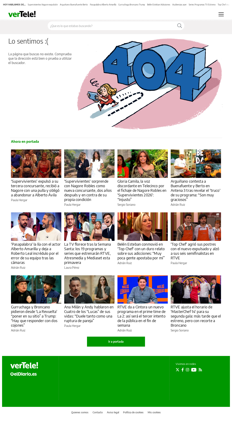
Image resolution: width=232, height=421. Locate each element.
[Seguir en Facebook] (182, 370)
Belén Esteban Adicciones (158, 4)
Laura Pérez (71, 267)
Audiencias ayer (179, 4)
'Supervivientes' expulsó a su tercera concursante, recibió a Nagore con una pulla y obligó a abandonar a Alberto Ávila (35, 188)
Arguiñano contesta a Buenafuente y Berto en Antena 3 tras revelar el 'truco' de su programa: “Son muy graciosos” (195, 190)
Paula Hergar (19, 200)
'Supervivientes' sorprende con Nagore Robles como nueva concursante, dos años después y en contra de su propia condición (88, 190)
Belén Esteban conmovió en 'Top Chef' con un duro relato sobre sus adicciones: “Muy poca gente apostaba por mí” (141, 251)
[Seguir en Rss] (200, 370)
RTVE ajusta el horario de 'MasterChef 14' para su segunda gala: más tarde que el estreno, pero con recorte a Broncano (196, 315)
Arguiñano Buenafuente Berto (74, 4)
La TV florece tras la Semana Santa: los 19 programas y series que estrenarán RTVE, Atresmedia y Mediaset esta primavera (87, 253)
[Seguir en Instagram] (187, 370)
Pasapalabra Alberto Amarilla (103, 4)
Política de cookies (133, 412)
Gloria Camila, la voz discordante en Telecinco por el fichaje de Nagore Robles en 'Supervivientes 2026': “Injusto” (142, 190)
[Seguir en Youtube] (194, 370)
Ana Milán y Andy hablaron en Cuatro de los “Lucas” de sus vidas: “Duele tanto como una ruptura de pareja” (89, 313)
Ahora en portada (25, 141)
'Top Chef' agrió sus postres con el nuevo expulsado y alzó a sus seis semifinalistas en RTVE (195, 251)
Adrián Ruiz (178, 204)
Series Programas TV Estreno (202, 4)
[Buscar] (179, 25)
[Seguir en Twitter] (177, 370)
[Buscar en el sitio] (111, 25)
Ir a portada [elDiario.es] (116, 341)
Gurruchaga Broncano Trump (131, 4)
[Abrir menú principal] (221, 14)
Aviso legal (113, 412)
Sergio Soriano (126, 204)
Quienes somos (79, 412)
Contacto (98, 412)
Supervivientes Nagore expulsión (43, 4)
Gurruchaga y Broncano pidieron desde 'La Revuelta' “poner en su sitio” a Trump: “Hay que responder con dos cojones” (34, 315)
